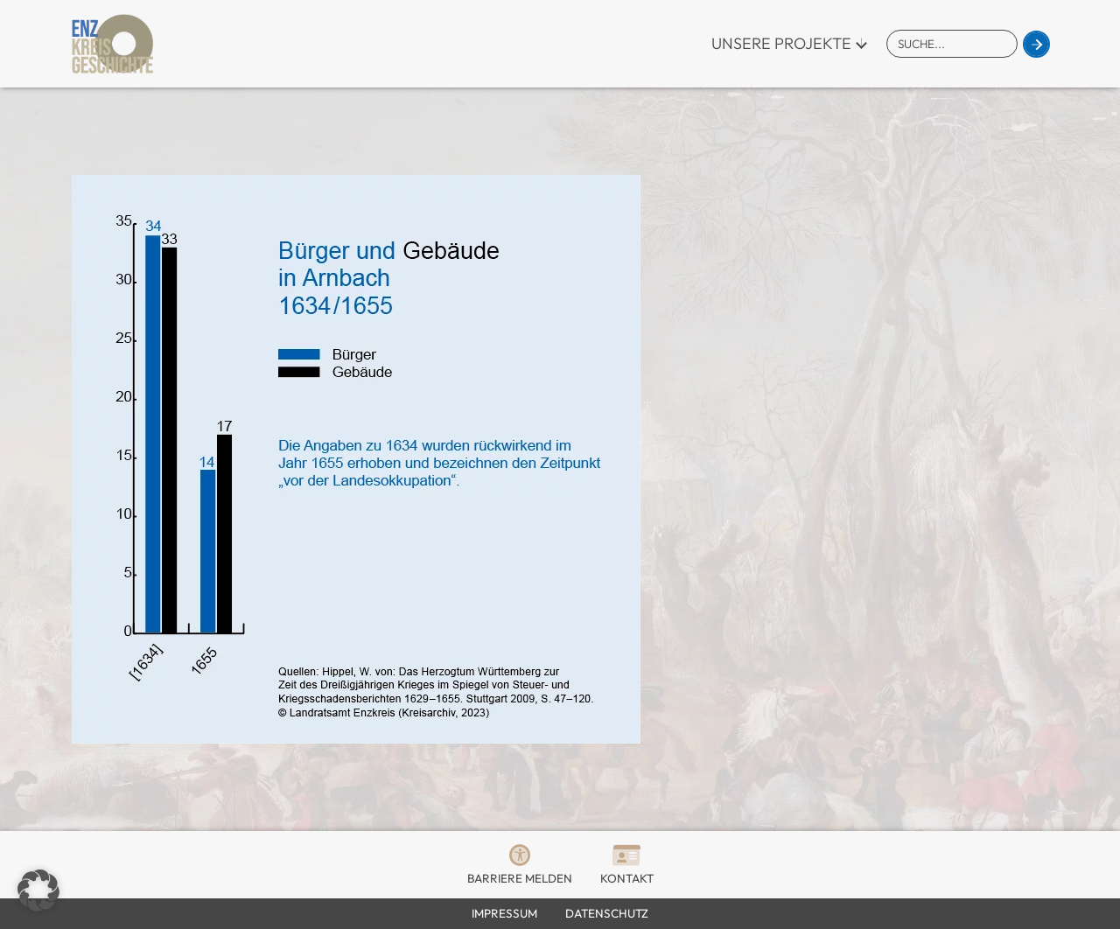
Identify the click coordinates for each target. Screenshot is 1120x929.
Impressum (504, 913)
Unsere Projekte (781, 43)
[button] (38, 890)
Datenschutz (606, 913)
